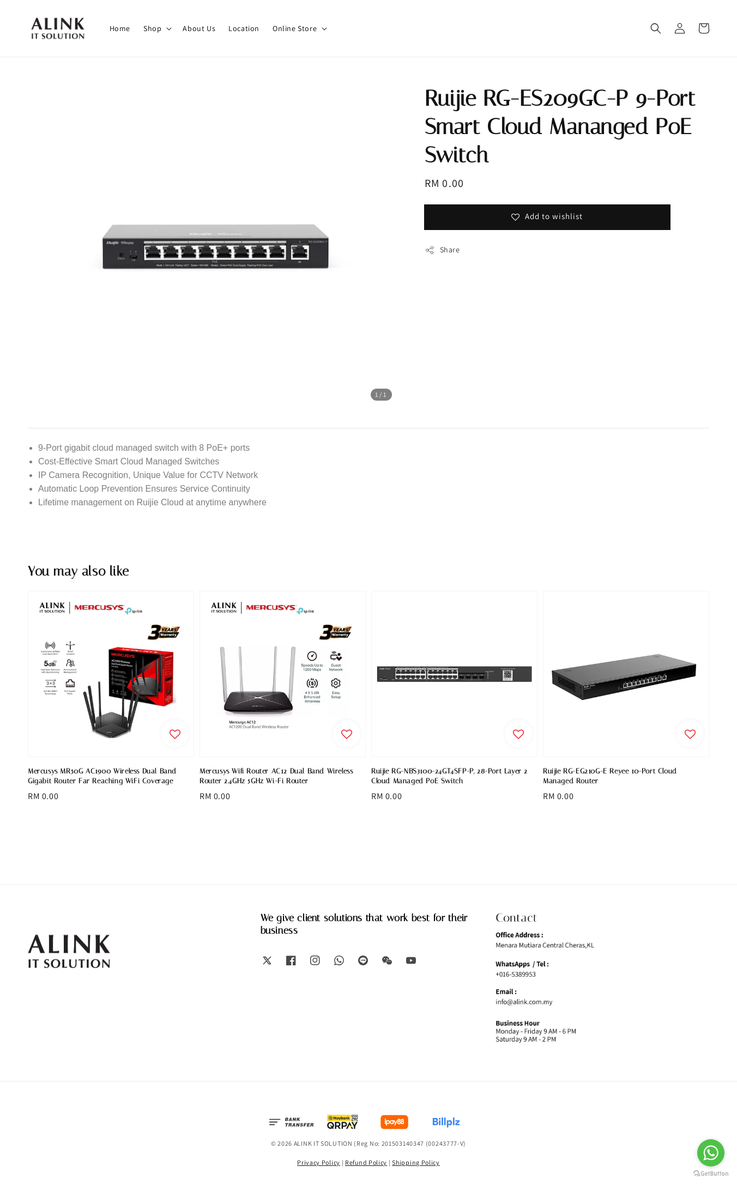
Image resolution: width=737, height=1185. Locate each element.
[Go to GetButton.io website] (710, 1173)
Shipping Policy (416, 1162)
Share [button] (442, 250)
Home (120, 28)
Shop (152, 28)
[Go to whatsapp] (710, 1152)
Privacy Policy (318, 1162)
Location (243, 28)
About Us (199, 28)
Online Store (295, 28)
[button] (656, 28)
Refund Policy (366, 1162)
